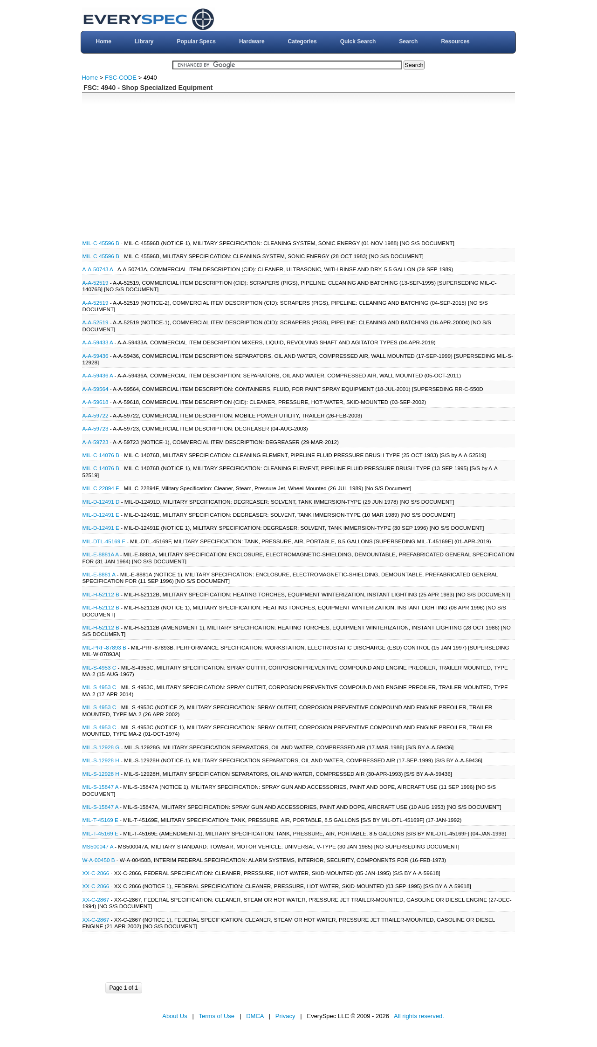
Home (103, 41)
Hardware (252, 41)
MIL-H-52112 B (100, 594)
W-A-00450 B (98, 860)
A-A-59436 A (97, 375)
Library (144, 41)
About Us (174, 1016)
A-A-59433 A (97, 342)
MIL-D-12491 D (101, 502)
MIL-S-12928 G (101, 747)
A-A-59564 (96, 389)
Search (408, 41)
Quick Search (358, 41)
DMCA (255, 1016)
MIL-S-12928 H (100, 760)
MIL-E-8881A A (100, 554)
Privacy (285, 1016)
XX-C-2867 (96, 899)
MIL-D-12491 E (100, 515)
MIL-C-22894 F (100, 488)
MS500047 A (97, 846)
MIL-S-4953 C (99, 667)
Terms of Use (217, 1016)
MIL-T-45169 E (100, 820)
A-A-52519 (96, 283)
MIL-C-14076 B (100, 455)
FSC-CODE (121, 77)
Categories (302, 41)
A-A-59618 (96, 402)
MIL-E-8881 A (99, 574)
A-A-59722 (96, 415)
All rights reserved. (419, 1016)
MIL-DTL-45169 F (103, 541)
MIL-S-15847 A (100, 787)
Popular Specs (196, 41)
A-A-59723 (96, 428)
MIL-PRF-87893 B (104, 647)
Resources (455, 41)
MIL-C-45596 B (100, 243)
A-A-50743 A (97, 269)
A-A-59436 (96, 356)
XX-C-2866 (96, 873)
